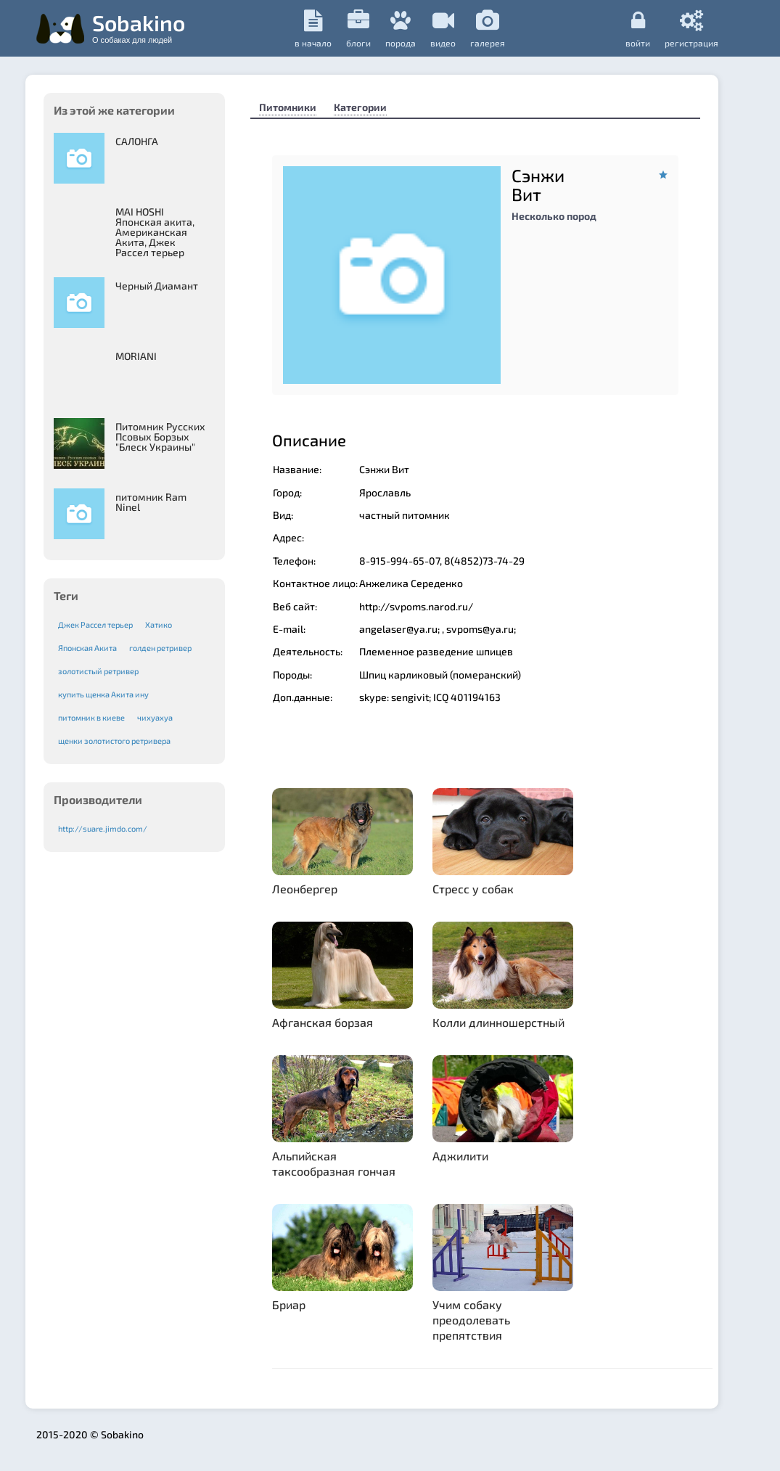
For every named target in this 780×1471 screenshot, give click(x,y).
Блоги (358, 28)
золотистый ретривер (98, 671)
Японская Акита (87, 647)
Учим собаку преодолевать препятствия (471, 1320)
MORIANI (136, 356)
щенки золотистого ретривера (114, 740)
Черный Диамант (156, 285)
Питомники (287, 107)
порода (400, 28)
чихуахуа (155, 717)
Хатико (158, 624)
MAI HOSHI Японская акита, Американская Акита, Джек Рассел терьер (154, 231)
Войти (637, 28)
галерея (487, 28)
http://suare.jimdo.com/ (102, 828)
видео (443, 28)
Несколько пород (554, 216)
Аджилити (460, 1156)
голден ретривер (160, 647)
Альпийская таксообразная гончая (333, 1163)
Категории (360, 107)
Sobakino (138, 26)
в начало (313, 28)
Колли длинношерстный (498, 1022)
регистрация (691, 28)
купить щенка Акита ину (103, 694)
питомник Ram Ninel (150, 502)
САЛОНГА (136, 141)
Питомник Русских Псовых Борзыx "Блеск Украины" (160, 436)
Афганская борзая (322, 1022)
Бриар (288, 1304)
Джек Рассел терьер (95, 624)
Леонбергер (304, 889)
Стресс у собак (473, 889)
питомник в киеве (91, 717)
